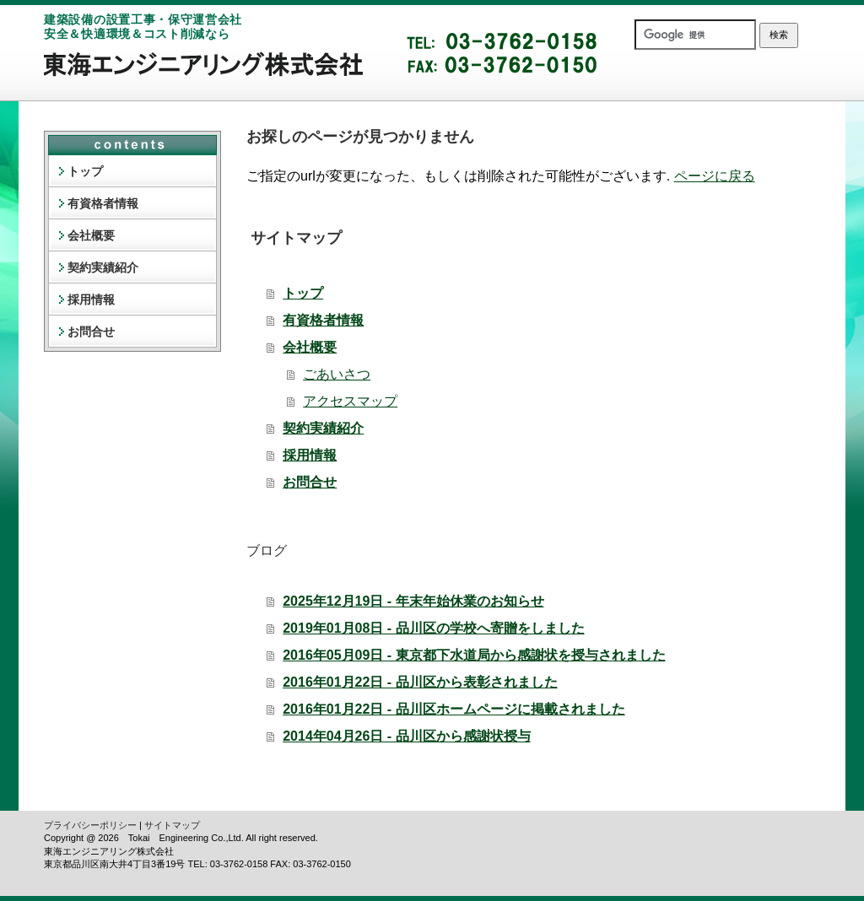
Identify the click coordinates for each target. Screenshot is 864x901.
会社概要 (310, 347)
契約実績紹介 (323, 428)
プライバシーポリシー (90, 825)
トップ (303, 293)
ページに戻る (714, 176)
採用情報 (310, 455)
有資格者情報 (323, 320)
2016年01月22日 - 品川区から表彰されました (420, 682)
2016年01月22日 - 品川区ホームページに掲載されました (453, 709)
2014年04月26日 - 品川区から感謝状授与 (406, 736)
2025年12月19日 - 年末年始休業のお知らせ (413, 601)
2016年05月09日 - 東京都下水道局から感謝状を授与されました (474, 655)
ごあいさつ (336, 374)
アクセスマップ (350, 401)
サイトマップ (172, 825)
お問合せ (310, 482)
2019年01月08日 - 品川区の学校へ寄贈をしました (433, 628)
